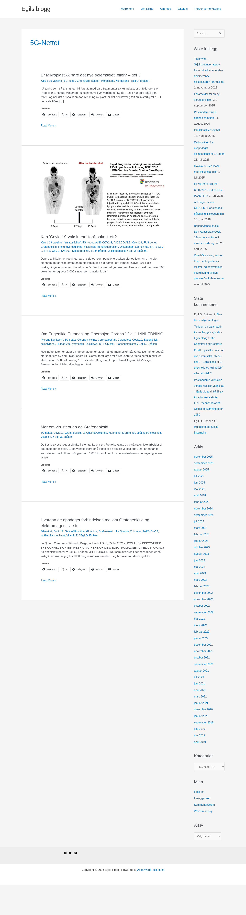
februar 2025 (202, 531)
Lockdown (110, 353)
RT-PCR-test (126, 353)
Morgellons (112, 80)
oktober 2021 (202, 686)
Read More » (49, 125)
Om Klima (150, 8)
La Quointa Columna (98, 446)
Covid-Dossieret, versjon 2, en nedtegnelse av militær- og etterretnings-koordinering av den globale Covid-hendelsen (209, 284)
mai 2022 (200, 647)
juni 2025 (200, 511)
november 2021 (204, 680)
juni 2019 (200, 758)
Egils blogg (35, 8)
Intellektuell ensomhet (208, 136)
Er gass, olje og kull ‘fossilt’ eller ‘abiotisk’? (207, 391)
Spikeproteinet (98, 250)
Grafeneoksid (49, 246)
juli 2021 (199, 706)
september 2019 (204, 751)
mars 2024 (201, 557)
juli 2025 (199, 505)
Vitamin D (60, 450)
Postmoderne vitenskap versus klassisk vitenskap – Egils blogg (209, 409)
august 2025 (202, 498)
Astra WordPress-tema (150, 900)
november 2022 (204, 628)
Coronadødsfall (111, 349)
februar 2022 (202, 660)
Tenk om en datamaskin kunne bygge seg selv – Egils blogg (209, 350)
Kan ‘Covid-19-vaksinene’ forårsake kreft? (81, 236)
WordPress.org (203, 841)
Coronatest (130, 349)
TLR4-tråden (117, 250)
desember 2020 (204, 738)
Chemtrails (86, 80)
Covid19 (143, 242)
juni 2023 (200, 589)
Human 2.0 (80, 353)
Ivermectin (95, 353)
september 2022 (204, 641)
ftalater (99, 80)
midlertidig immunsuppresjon (105, 246)
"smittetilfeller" (75, 242)
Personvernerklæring (208, 8)
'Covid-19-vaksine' (52, 80)
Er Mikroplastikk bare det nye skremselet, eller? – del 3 (94, 74)
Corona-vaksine (90, 349)
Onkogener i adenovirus (140, 246)
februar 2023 (202, 615)
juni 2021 (200, 712)
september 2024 (204, 544)
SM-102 (82, 250)
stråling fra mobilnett (57, 549)
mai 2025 (200, 518)
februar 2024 (202, 563)
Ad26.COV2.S (108, 242)
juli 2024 (199, 550)
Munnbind (119, 446)
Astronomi (132, 8)
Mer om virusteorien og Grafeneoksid (77, 441)
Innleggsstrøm (203, 828)
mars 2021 (201, 725)
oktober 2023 (202, 576)
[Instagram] (75, 883)
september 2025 (204, 492)
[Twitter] (70, 883)
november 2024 (204, 537)
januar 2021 (201, 732)
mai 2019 (200, 764)
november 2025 (204, 485)
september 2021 (204, 693)
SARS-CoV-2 (49, 250)
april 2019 (200, 771)
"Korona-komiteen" (53, 349)
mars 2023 (201, 609)
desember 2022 (204, 621)
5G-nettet (72, 80)
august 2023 (202, 583)
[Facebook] (65, 883)
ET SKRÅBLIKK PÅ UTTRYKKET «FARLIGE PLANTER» (208, 196)
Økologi (184, 8)
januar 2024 (201, 570)
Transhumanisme (147, 353)
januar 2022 (201, 667)
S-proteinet (134, 446)
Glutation (95, 545)
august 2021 (202, 699)
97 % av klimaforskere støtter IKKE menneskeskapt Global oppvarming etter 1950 (208, 432)
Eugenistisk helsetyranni (56, 353)
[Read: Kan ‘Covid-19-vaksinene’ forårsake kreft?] (103, 195)
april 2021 (200, 719)
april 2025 (200, 524)
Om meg (168, 8)
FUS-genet (157, 242)
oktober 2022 (202, 634)
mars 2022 (201, 654)
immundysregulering (72, 246)
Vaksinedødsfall (137, 250)
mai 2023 (200, 595)
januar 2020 (201, 745)
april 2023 (200, 602)
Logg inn (199, 821)
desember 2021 (204, 673)
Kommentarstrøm (205, 834)
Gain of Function (77, 545)
